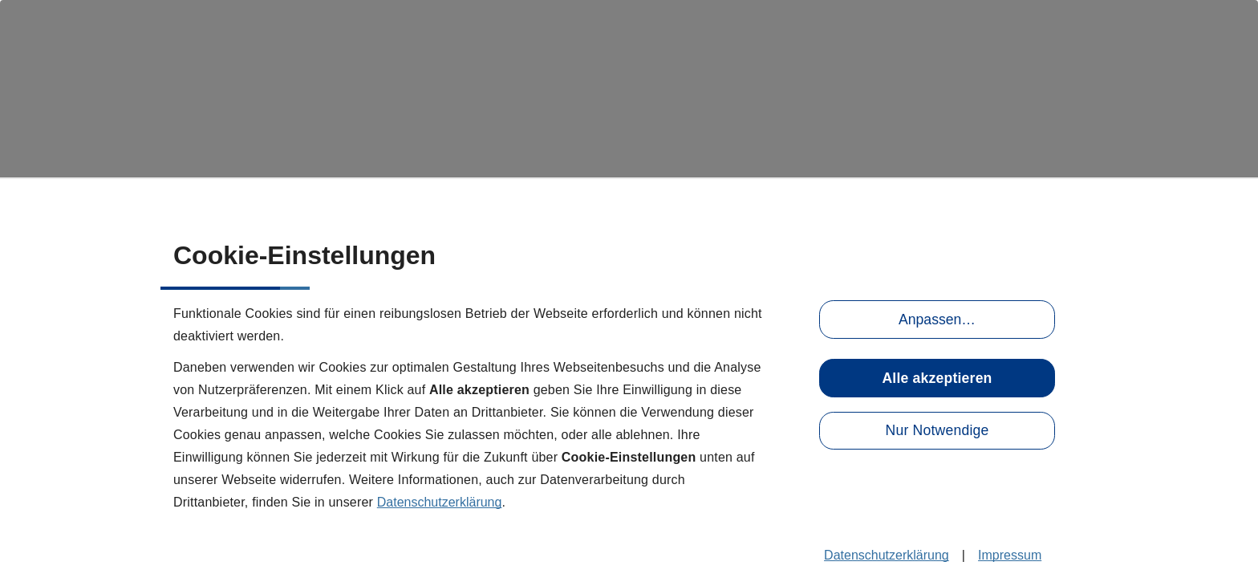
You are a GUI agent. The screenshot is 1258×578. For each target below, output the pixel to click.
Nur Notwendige (937, 430)
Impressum (1009, 555)
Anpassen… (937, 319)
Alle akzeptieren (937, 378)
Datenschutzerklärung (439, 502)
